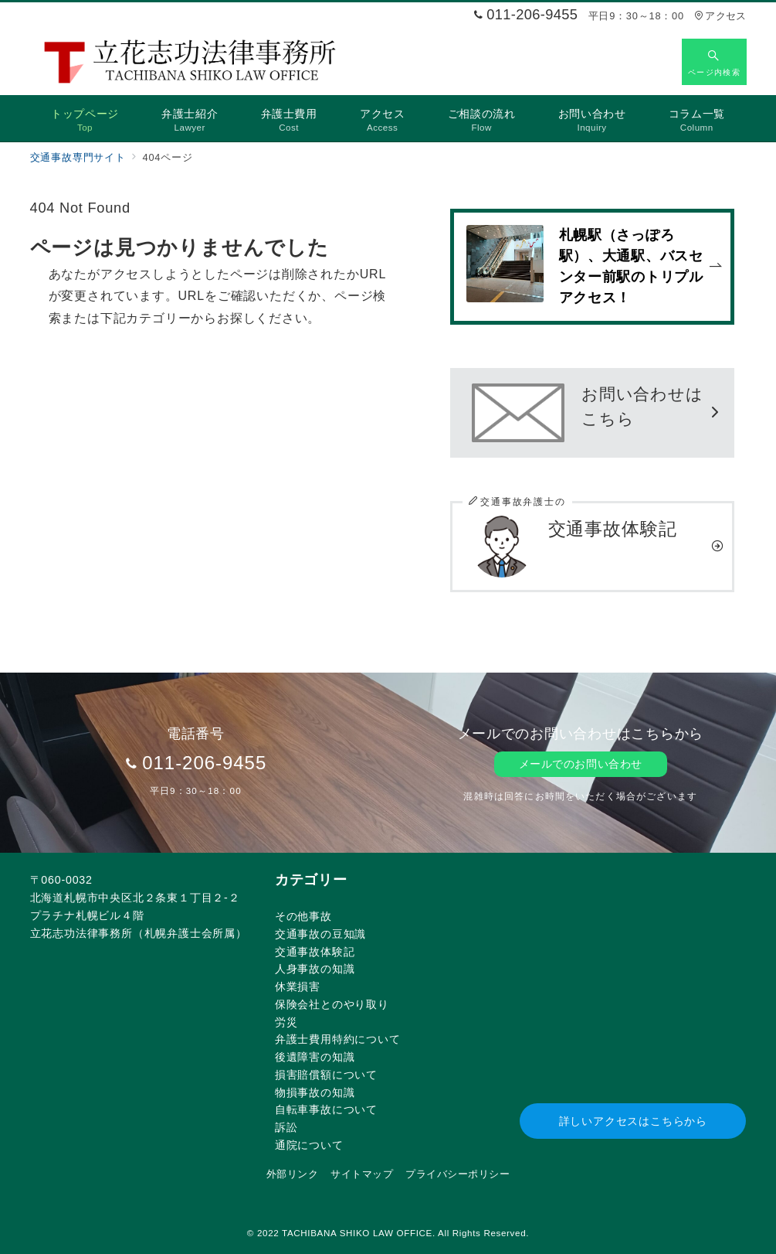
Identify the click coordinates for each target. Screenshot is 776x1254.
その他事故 (303, 916)
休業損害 (297, 986)
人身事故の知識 (315, 969)
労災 (286, 1022)
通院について (309, 1145)
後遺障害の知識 (315, 1057)
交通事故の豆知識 (320, 934)
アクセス (720, 16)
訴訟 (286, 1127)
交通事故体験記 (315, 952)
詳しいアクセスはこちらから (633, 1121)
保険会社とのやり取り (332, 1004)
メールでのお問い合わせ (580, 764)
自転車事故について (326, 1109)
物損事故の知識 (315, 1092)
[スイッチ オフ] (714, 62)
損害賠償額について (326, 1074)
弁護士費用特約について (338, 1039)
